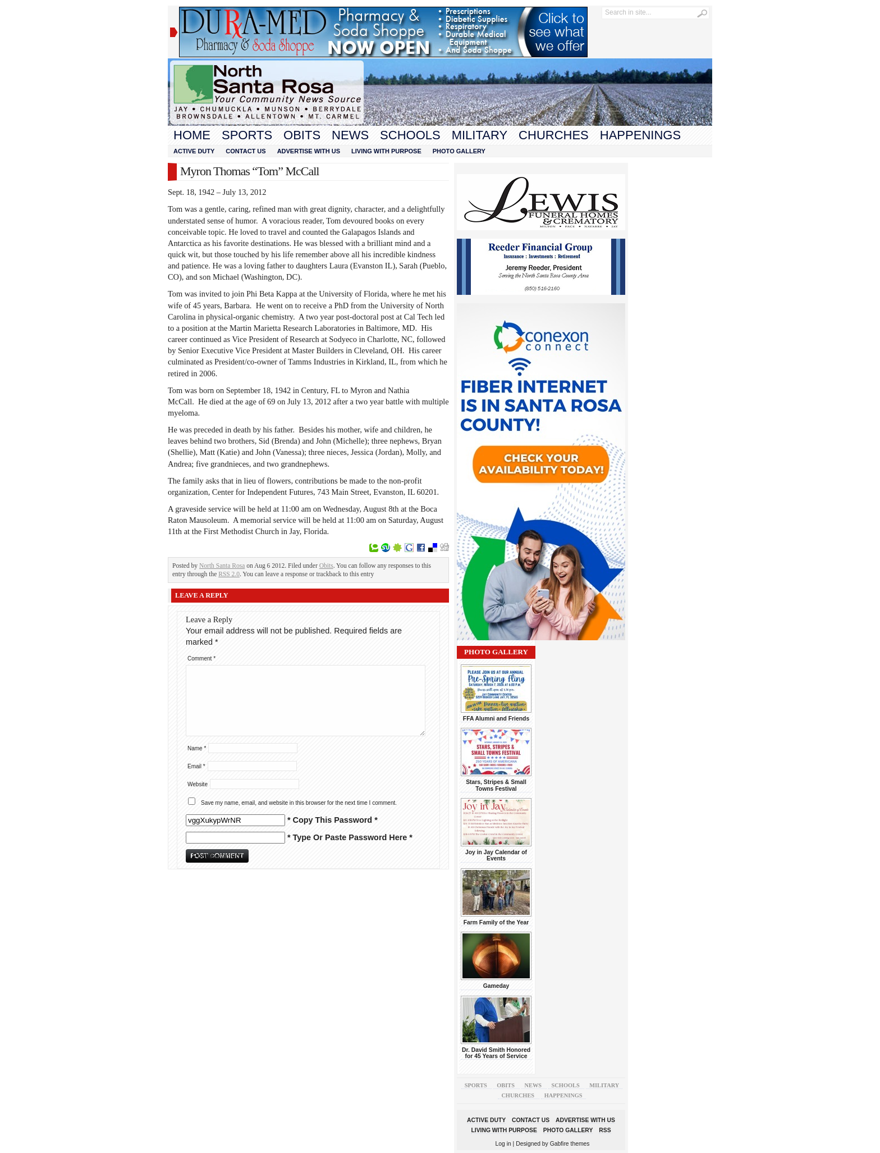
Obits (301, 135)
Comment (201, 658)
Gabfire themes (570, 1144)
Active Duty (193, 151)
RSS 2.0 (229, 574)
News (350, 135)
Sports (247, 135)
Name (196, 748)
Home (191, 135)
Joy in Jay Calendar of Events (496, 855)
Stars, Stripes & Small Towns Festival (496, 785)
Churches (554, 135)
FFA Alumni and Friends (496, 719)
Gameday (496, 986)
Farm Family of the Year (496, 922)
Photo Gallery (459, 151)
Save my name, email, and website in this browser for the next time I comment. (299, 803)
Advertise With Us (308, 151)
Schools (410, 135)
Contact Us (245, 151)
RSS (605, 1130)
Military (479, 135)
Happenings (640, 135)
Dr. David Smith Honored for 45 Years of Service (496, 1053)
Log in (503, 1144)
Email (196, 766)
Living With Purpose (386, 151)
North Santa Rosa (222, 565)
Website (197, 784)
